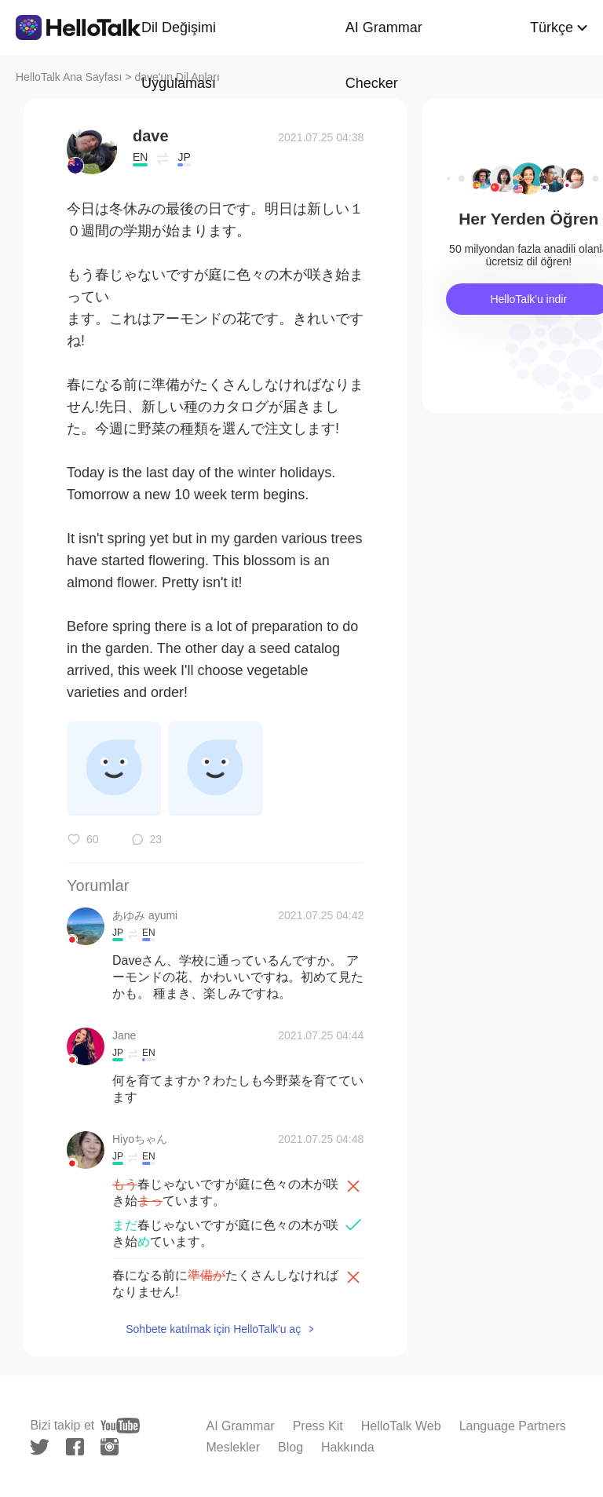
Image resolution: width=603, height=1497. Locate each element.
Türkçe (551, 27)
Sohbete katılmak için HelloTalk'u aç (213, 1329)
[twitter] (39, 1447)
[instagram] (109, 1446)
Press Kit (318, 1426)
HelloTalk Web (401, 1426)
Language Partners (512, 1426)
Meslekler (233, 1447)
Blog (290, 1447)
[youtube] (120, 1425)
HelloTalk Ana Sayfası (69, 77)
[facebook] (75, 1446)
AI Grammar (240, 1426)
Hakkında (348, 1447)
